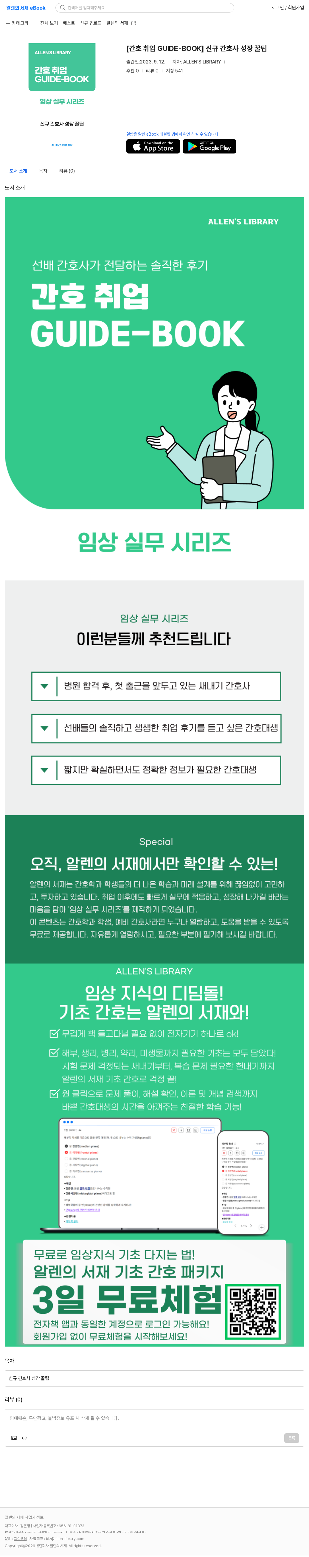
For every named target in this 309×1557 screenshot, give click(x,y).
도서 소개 (18, 171)
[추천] (294, 48)
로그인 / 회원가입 (288, 7)
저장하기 (153, 146)
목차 (43, 171)
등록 (291, 1438)
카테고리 (16, 23)
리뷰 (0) (67, 171)
